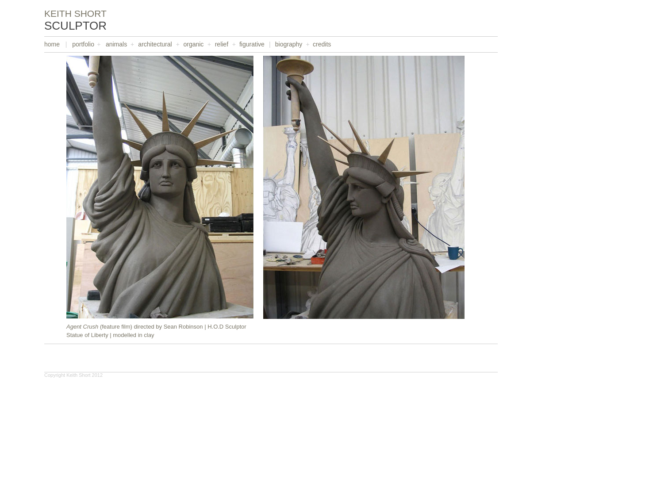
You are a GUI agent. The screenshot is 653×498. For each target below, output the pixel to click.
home (52, 44)
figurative (252, 44)
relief (221, 44)
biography (289, 44)
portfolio (83, 44)
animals (116, 44)
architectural (155, 44)
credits (322, 44)
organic (193, 44)
